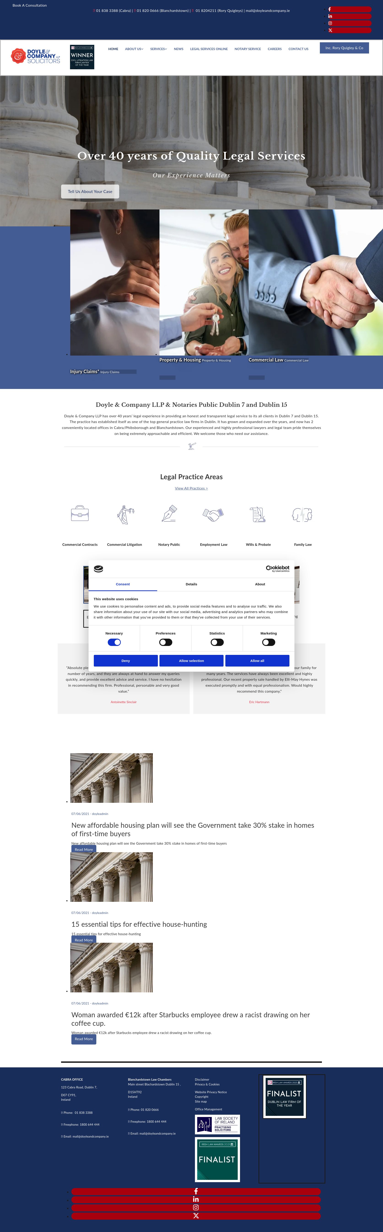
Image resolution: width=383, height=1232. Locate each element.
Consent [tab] (123, 584)
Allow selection (191, 661)
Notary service (248, 49)
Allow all (257, 661)
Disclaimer (202, 1079)
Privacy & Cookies (207, 1084)
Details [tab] (191, 584)
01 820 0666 (148, 10)
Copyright (201, 1096)
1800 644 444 (90, 1124)
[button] (29, 5)
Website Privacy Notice (211, 1092)
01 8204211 (205, 10)
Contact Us (298, 49)
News (178, 49)
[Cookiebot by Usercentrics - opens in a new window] (269, 568)
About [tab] (260, 584)
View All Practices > (191, 488)
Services (157, 49)
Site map (201, 1101)
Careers (275, 49)
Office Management (208, 1109)
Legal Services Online (209, 49)
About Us (133, 49)
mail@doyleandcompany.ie (91, 1136)
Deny (125, 661)
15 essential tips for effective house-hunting (139, 924)
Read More (84, 849)
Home (113, 49)
